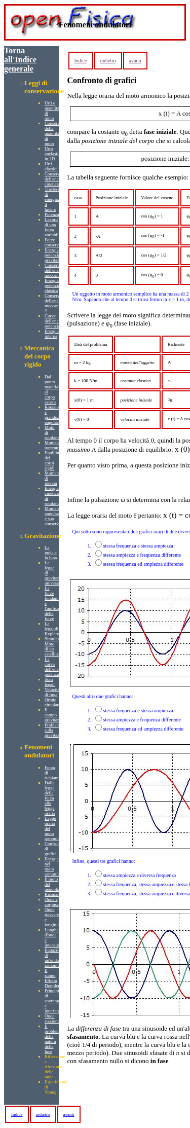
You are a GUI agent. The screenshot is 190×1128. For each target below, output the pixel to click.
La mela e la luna (51, 552)
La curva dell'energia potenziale (55, 667)
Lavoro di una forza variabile (52, 227)
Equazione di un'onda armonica (54, 958)
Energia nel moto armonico (53, 866)
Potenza (52, 214)
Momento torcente (53, 445)
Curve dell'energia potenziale (55, 321)
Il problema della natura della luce (53, 1039)
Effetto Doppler (52, 983)
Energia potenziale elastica (54, 285)
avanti (135, 60)
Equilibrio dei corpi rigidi (54, 460)
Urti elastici (51, 166)
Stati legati (50, 682)
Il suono (50, 973)
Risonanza (54, 894)
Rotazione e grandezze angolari (54, 415)
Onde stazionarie (54, 1018)
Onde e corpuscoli (54, 902)
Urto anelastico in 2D (54, 153)
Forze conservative (56, 242)
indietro (108, 60)
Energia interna (52, 334)
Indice (80, 60)
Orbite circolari (52, 702)
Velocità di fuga (52, 692)
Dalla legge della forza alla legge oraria (50, 798)
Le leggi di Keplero (52, 628)
